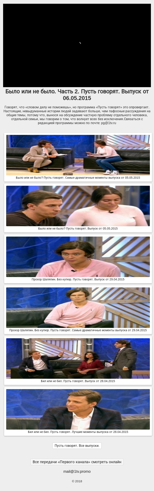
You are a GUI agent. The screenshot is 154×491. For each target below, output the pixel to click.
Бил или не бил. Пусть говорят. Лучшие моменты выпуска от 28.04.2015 (78, 430)
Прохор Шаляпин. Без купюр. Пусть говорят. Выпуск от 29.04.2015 (78, 277)
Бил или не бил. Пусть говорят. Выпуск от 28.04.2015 (78, 379)
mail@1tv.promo (77, 471)
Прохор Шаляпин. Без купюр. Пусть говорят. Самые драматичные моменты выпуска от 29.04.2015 (78, 328)
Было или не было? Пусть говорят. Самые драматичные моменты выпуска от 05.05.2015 (78, 176)
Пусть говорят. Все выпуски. (77, 445)
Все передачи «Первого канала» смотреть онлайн (77, 462)
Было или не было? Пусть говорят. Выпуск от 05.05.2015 (78, 227)
